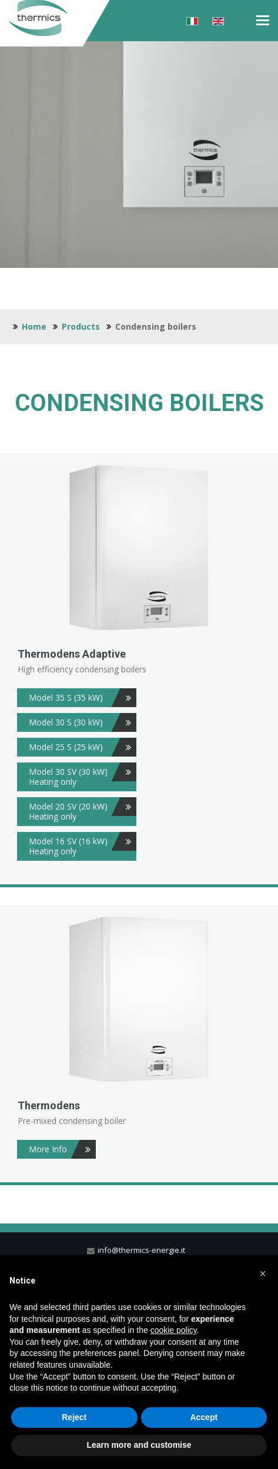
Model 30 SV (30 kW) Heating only (82, 774)
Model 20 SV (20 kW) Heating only (82, 809)
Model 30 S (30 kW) (82, 722)
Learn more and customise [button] (138, 1445)
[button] (262, 1273)
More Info (62, 1149)
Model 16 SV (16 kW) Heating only (82, 844)
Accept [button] (203, 1417)
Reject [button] (74, 1417)
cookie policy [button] (173, 1330)
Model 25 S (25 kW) (82, 747)
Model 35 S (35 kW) (82, 697)
